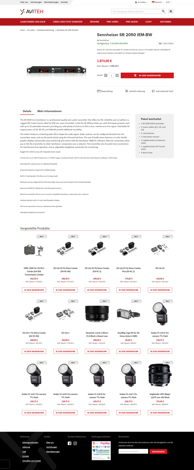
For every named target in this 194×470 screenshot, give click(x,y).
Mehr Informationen (49, 111)
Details (27, 111)
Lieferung (26, 447)
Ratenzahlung (107, 91)
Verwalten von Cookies (31, 461)
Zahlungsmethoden (30, 443)
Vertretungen (36, 2)
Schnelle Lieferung (137, 91)
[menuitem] (33, 21)
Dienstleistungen (51, 2)
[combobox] (139, 11)
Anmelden (141, 2)
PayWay (101, 451)
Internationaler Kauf (164, 91)
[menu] (97, 21)
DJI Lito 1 (65, 333)
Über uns (24, 2)
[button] (169, 2)
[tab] (27, 112)
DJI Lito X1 (159, 268)
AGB (24, 452)
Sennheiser (104, 40)
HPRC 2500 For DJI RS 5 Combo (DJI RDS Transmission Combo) (34, 271)
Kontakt (64, 2)
